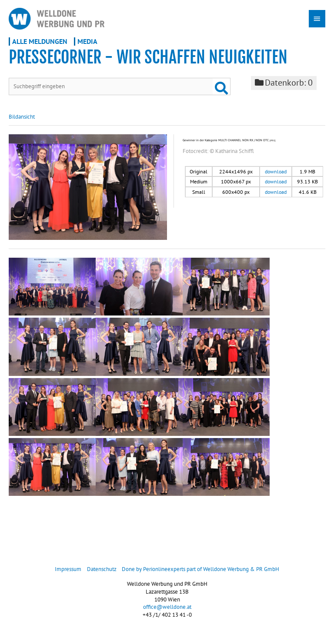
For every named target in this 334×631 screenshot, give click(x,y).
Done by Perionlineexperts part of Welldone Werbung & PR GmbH (200, 570)
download (276, 172)
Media (87, 42)
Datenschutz (102, 570)
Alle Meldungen (39, 42)
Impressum (68, 570)
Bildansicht (22, 117)
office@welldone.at (167, 608)
